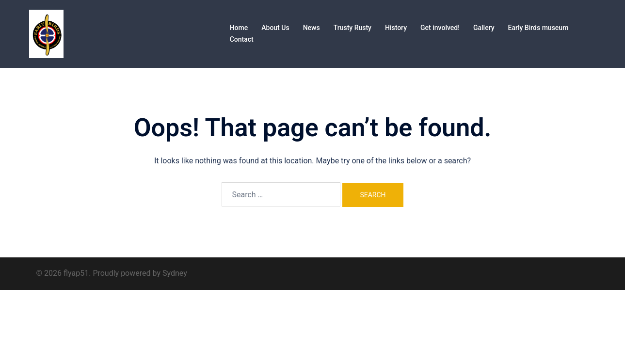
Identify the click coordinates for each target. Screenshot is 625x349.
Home (239, 28)
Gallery (484, 28)
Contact (242, 39)
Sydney (174, 273)
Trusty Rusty (352, 28)
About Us (275, 28)
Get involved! (440, 28)
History (396, 28)
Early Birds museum (538, 28)
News (311, 28)
